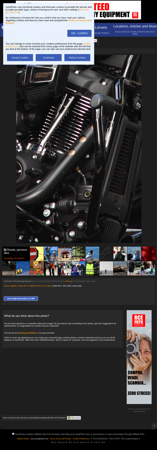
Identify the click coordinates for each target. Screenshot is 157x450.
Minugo (69, 281)
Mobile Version (23, 439)
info (143, 411)
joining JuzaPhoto (28, 333)
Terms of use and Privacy (60, 439)
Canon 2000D (10, 286)
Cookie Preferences (81, 439)
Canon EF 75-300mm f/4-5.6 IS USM (34, 286)
